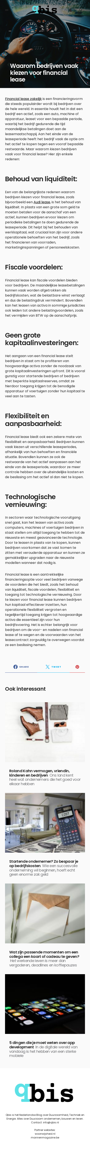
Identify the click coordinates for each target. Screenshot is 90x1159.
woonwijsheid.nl (45, 1134)
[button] (7, 10)
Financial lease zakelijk (23, 98)
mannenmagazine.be (45, 1137)
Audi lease (42, 202)
